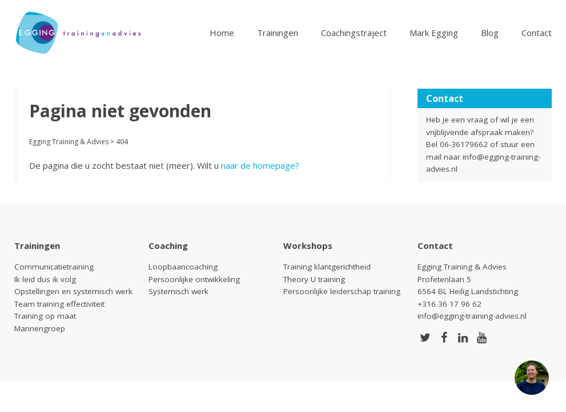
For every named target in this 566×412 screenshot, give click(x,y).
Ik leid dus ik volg (45, 279)
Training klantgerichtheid (327, 267)
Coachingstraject (354, 32)
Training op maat (45, 316)
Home (222, 32)
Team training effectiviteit (59, 304)
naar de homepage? (260, 165)
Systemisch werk (178, 291)
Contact (536, 32)
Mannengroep (39, 328)
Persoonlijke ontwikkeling (194, 279)
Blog (490, 32)
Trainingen (277, 32)
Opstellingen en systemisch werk (73, 291)
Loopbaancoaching (183, 267)
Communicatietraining (54, 267)
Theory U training (314, 279)
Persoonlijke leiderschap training (341, 291)
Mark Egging (434, 32)
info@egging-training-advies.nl (472, 316)
